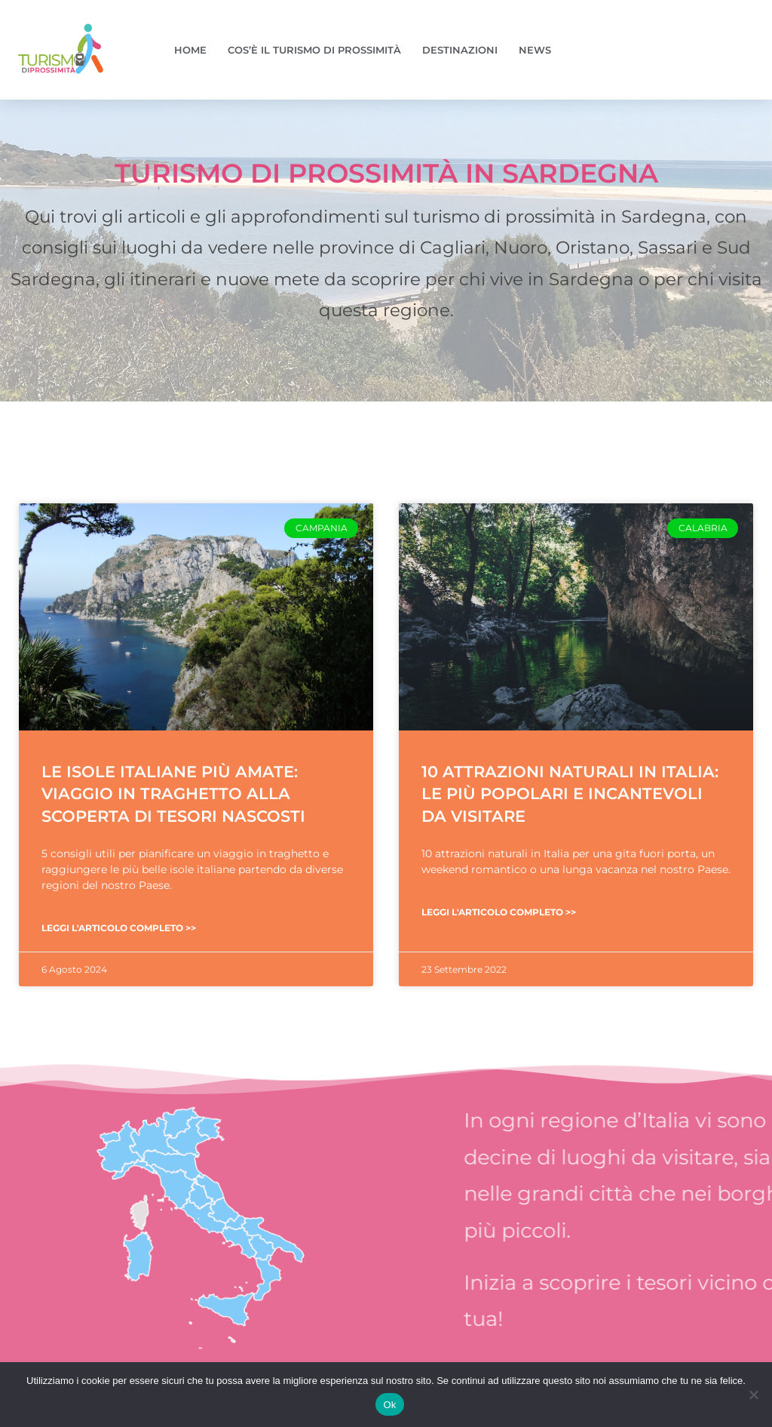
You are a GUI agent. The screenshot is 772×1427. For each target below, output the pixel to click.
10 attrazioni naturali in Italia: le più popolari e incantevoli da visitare (569, 794)
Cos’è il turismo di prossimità (314, 50)
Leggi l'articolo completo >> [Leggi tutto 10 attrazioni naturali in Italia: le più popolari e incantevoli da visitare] (498, 912)
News (535, 50)
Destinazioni (460, 50)
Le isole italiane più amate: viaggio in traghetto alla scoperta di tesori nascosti (173, 794)
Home (190, 50)
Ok (389, 1404)
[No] (753, 1394)
